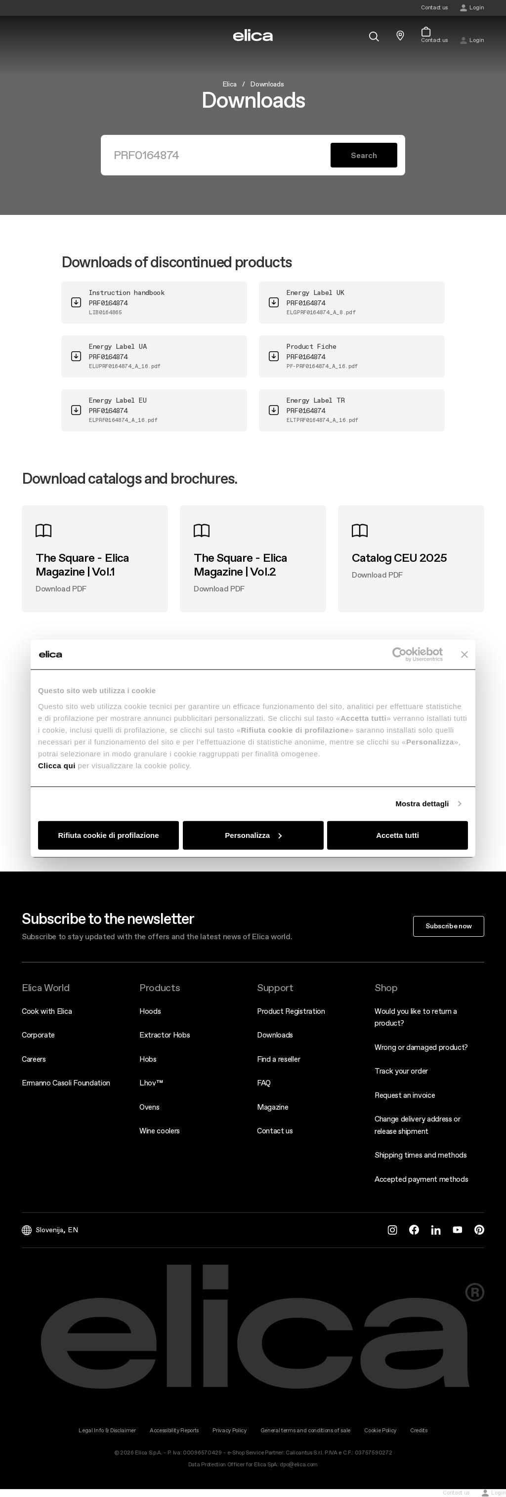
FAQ (264, 1083)
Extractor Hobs (164, 1035)
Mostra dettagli (422, 803)
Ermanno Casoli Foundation (66, 1083)
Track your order (401, 1071)
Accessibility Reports (174, 1430)
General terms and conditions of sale (305, 1430)
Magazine (272, 1107)
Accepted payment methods (421, 1179)
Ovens (149, 1107)
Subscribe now (448, 926)
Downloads (275, 1035)
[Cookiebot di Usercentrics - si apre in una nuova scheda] (399, 654)
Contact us (275, 1130)
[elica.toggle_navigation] (27, 36)
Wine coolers (159, 1130)
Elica (229, 84)
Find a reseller (278, 1059)
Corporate (38, 1035)
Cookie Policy (380, 1430)
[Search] (222, 155)
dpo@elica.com (299, 1464)
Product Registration (291, 1011)
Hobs (148, 1059)
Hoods (150, 1011)
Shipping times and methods (421, 1155)
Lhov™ (151, 1083)
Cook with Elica (47, 1011)
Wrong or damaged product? (421, 1047)
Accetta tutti (397, 835)
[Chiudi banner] (464, 654)
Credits (418, 1430)
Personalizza (253, 835)
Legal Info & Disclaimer (107, 1430)
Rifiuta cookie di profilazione (108, 835)
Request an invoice (405, 1095)
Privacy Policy (229, 1430)
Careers (34, 1059)
